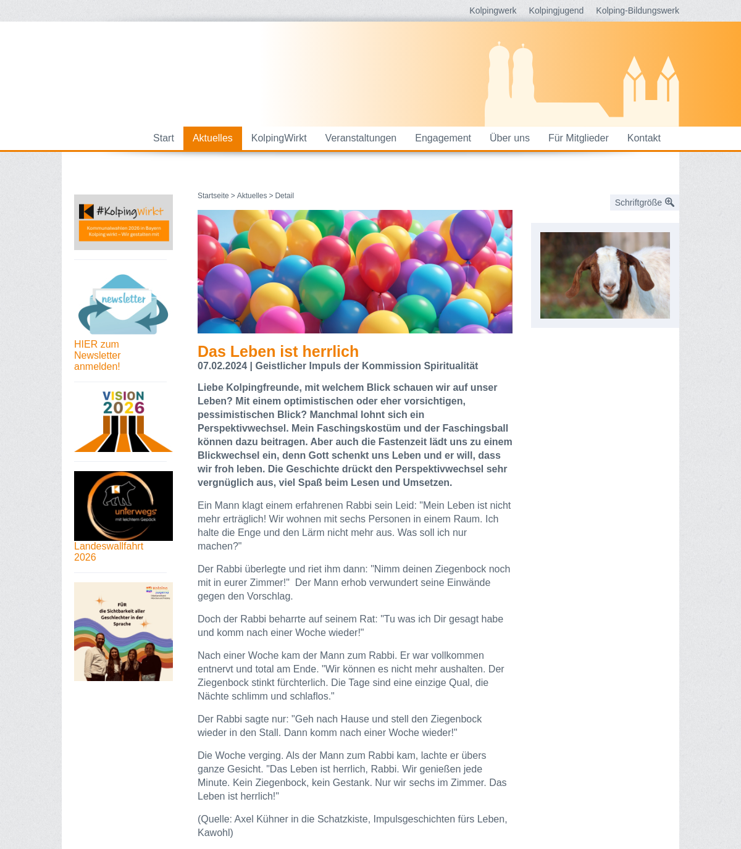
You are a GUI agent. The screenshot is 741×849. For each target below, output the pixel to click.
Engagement (443, 138)
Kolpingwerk (492, 10)
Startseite (213, 195)
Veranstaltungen (361, 138)
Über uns (510, 138)
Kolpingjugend (556, 10)
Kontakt (644, 138)
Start (163, 138)
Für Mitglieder (578, 138)
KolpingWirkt (279, 138)
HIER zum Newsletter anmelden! (97, 355)
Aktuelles (213, 138)
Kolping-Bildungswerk (637, 10)
